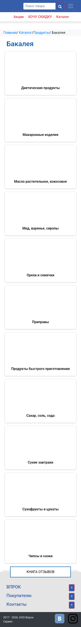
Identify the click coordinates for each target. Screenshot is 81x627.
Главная (10, 33)
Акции (18, 17)
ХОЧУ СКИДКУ (40, 17)
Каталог (62, 17)
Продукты (41, 33)
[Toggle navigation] (71, 6)
